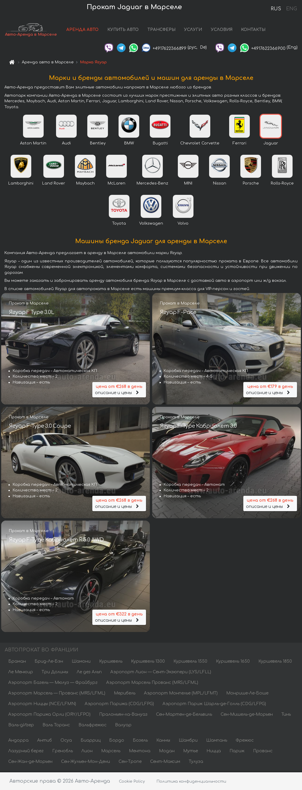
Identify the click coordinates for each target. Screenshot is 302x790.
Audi (66, 144)
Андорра (18, 741)
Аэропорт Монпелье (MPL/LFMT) (181, 694)
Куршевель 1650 (233, 662)
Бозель (140, 741)
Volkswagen (151, 225)
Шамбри (188, 741)
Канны (163, 741)
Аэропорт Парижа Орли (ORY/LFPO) (49, 715)
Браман (17, 662)
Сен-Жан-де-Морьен (30, 763)
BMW (129, 144)
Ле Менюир (20, 673)
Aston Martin (33, 144)
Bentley (98, 144)
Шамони (81, 662)
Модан (167, 752)
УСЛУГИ (193, 30)
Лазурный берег (26, 752)
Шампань (216, 741)
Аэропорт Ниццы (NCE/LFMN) (42, 705)
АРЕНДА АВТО (82, 30)
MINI (188, 184)
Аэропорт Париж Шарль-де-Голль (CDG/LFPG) (214, 705)
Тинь (286, 715)
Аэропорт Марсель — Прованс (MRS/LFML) (56, 694)
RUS (276, 8)
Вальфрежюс (92, 726)
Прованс (263, 752)
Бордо (116, 741)
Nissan (219, 184)
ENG (291, 8)
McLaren (116, 184)
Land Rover (53, 184)
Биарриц (91, 741)
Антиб (44, 741)
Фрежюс (245, 741)
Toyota (119, 225)
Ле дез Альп (89, 673)
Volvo (183, 225)
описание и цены (119, 390)
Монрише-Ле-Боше (247, 694)
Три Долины (55, 673)
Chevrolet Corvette (199, 144)
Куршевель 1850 (275, 662)
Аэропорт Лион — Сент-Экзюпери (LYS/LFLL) (160, 673)
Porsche (251, 184)
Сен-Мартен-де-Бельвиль (184, 715)
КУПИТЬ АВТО (123, 30)
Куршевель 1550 (190, 662)
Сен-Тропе (130, 763)
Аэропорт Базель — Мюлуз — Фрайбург (53, 684)
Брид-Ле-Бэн (49, 662)
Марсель (110, 752)
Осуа (66, 741)
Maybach (85, 184)
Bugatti (160, 144)
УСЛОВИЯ (221, 30)
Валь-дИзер (21, 726)
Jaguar (270, 144)
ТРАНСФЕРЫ (161, 30)
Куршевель (110, 662)
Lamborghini (20, 184)
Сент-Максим (165, 763)
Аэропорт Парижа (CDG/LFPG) (119, 705)
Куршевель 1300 (148, 662)
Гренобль (62, 752)
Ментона (139, 752)
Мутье (190, 752)
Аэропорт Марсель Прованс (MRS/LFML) (152, 684)
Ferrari (239, 144)
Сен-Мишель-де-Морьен (247, 715)
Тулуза (196, 763)
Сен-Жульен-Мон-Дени (85, 763)
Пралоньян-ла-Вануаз (123, 715)
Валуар (123, 726)
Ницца (213, 752)
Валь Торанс (56, 726)
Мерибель (124, 694)
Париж (236, 752)
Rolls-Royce (282, 184)
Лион (87, 752)
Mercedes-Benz (152, 184)
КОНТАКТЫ (253, 30)
